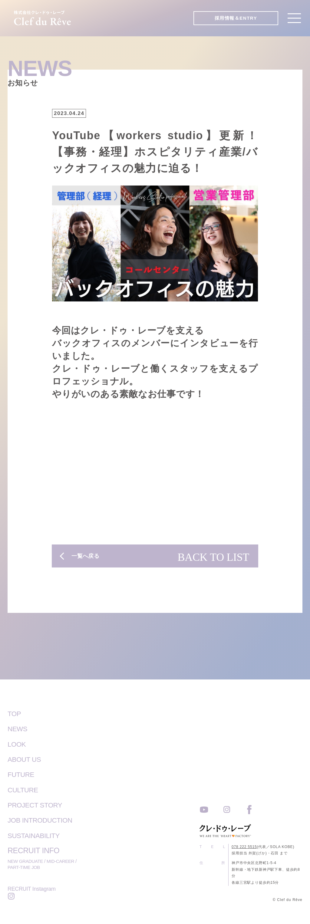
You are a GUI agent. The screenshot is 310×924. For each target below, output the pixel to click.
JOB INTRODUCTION (44, 820)
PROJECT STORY (38, 804)
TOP (15, 714)
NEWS (19, 729)
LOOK (18, 744)
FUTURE (22, 774)
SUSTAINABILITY (37, 835)
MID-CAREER (63, 860)
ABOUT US (26, 759)
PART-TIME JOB (25, 866)
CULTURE (25, 789)
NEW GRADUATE (26, 860)
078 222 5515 (244, 846)
